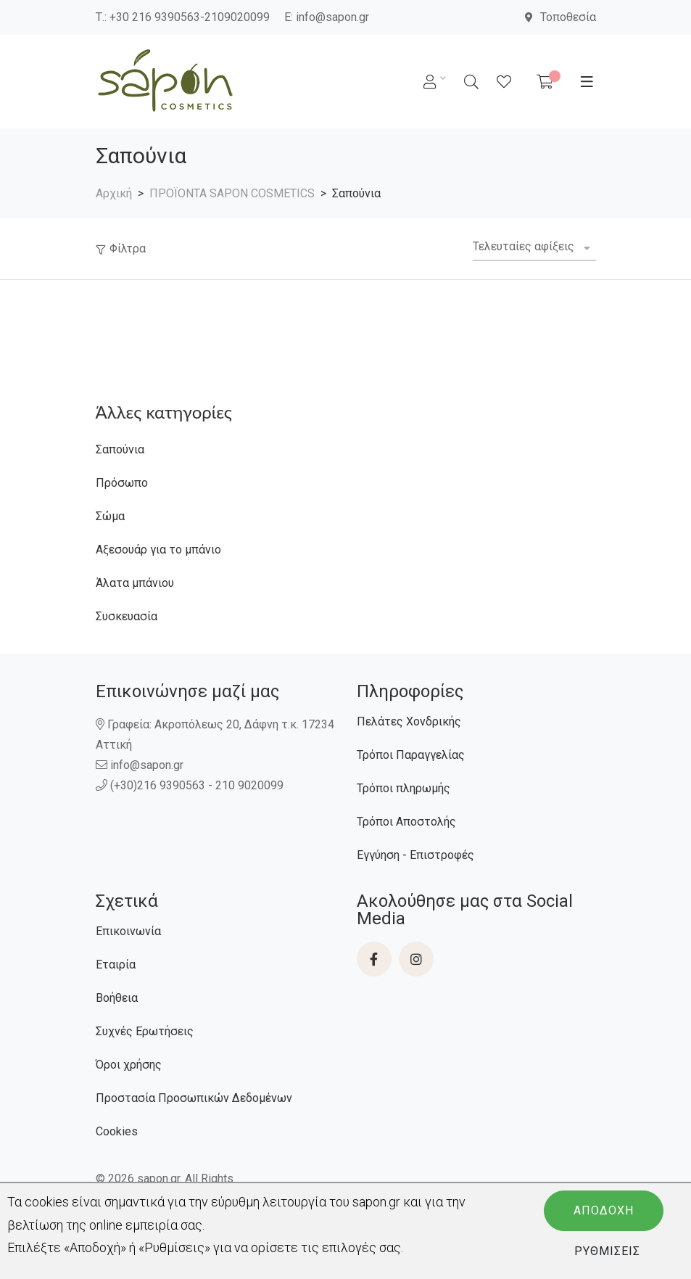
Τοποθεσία (560, 17)
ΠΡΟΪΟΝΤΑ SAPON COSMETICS (232, 193)
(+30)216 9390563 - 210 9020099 (191, 785)
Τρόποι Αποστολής (406, 821)
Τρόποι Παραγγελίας (411, 755)
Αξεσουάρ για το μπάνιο (158, 549)
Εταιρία (116, 964)
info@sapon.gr (332, 17)
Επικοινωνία (128, 931)
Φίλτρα (127, 248)
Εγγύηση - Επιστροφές (415, 855)
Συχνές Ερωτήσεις (145, 1031)
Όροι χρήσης (129, 1065)
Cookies (117, 1131)
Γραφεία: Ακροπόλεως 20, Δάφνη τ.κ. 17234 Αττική (215, 734)
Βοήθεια (117, 998)
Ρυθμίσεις (607, 1251)
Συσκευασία (126, 616)
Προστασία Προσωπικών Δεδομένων (194, 1098)
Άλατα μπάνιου (135, 583)
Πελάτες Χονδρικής (409, 721)
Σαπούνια (120, 449)
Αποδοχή (604, 1210)
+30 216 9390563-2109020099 (189, 17)
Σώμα (110, 516)
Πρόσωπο (122, 483)
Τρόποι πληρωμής (403, 788)
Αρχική (114, 193)
